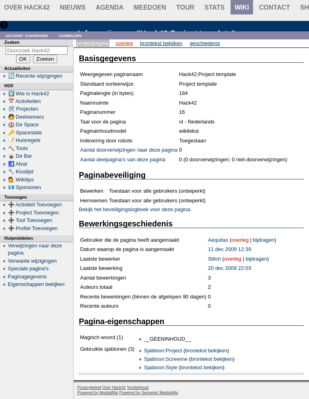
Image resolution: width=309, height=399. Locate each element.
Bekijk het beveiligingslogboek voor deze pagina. (135, 209)
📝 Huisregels (24, 140)
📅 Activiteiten (24, 101)
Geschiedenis (205, 43)
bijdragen (264, 240)
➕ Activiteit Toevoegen (35, 205)
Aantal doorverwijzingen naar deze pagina (128, 150)
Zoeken (12, 42)
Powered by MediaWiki (97, 393)
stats (214, 7)
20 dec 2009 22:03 (229, 268)
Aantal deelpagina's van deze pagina (122, 159)
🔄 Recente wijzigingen (35, 76)
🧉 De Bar (20, 156)
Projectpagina (92, 43)
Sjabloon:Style (160, 367)
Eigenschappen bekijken (36, 284)
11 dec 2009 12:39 (229, 249)
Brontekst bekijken (161, 43)
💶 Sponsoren (24, 187)
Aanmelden (70, 35)
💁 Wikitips (21, 180)
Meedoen (150, 7)
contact (274, 7)
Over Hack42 (27, 7)
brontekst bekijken (206, 351)
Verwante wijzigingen (32, 261)
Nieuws (73, 7)
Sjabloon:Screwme (165, 359)
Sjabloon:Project (163, 351)
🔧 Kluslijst (21, 172)
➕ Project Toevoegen (33, 213)
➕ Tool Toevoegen (30, 220)
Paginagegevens (27, 277)
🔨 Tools (18, 148)
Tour (185, 7)
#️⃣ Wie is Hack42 (28, 93)
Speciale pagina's (28, 268)
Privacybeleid (89, 387)
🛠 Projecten (23, 109)
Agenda (110, 7)
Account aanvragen (26, 35)
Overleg (124, 43)
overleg (240, 240)
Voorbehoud (137, 387)
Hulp (15, 25)
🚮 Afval (17, 164)
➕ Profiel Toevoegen (33, 228)
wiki (242, 7)
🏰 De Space (23, 124)
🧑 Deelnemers (26, 117)
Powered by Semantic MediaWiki (148, 393)
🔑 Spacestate (25, 133)
